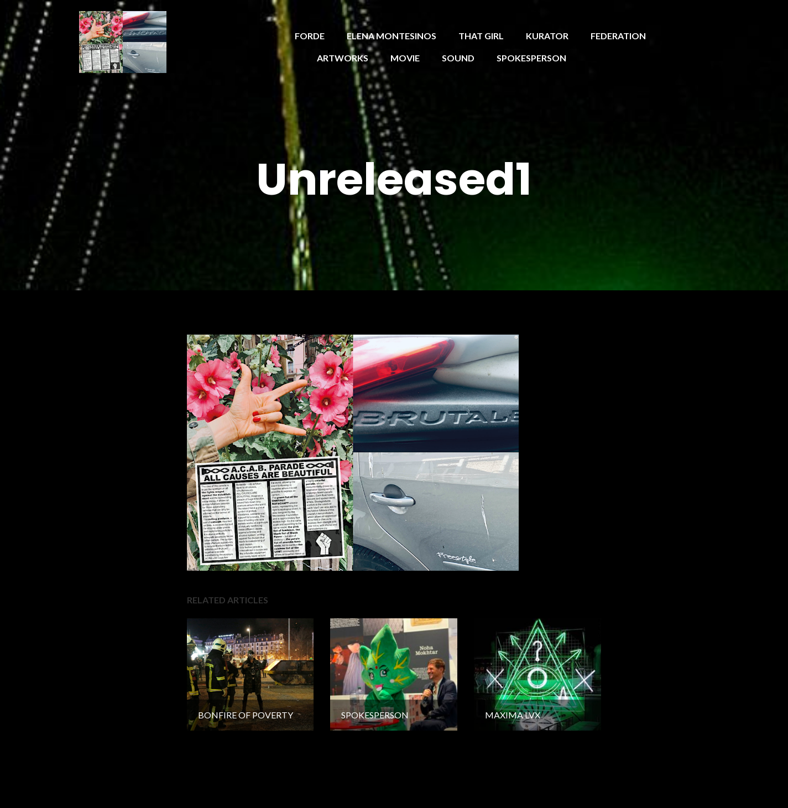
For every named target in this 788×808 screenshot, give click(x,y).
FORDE (310, 35)
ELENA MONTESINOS (391, 35)
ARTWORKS (342, 58)
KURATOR (547, 35)
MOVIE (405, 58)
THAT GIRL (481, 35)
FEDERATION (618, 35)
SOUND (458, 58)
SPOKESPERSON (531, 58)
